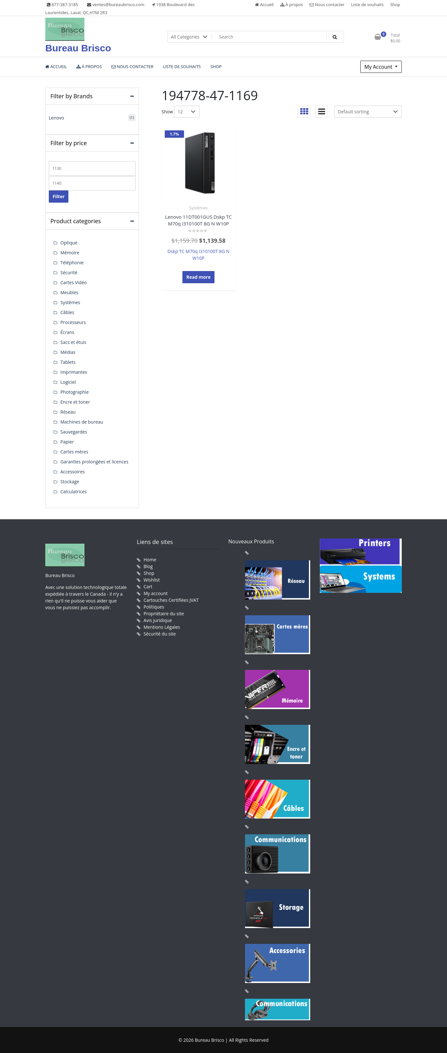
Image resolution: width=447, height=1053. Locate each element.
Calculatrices (73, 491)
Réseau (67, 412)
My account (156, 593)
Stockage (69, 481)
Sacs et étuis (73, 342)
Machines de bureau (81, 422)
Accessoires (72, 472)
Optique (68, 243)
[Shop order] (368, 112)
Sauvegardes (73, 432)
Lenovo (56, 118)
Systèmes (198, 208)
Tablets (67, 362)
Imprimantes (73, 372)
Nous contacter (327, 4)
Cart (148, 587)
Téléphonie (72, 262)
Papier (67, 442)
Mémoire (69, 253)
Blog (148, 566)
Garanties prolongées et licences (94, 462)
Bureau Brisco (78, 48)
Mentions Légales (162, 627)
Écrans (67, 332)
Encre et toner (75, 402)
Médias (67, 352)
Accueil (264, 4)
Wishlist (152, 580)
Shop (395, 4)
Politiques (154, 607)
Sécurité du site (160, 634)
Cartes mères (74, 452)
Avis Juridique (158, 620)
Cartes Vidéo (73, 282)
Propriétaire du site (164, 613)
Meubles (69, 292)
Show (167, 112)
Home (150, 560)
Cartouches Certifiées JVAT (171, 600)
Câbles (67, 312)
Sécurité (68, 272)
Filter (59, 196)
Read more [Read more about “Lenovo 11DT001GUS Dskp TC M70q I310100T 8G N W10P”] (198, 277)
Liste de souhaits (367, 4)
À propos (291, 4)
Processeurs (73, 322)
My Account (379, 66)
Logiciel (68, 382)
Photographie (74, 392)
